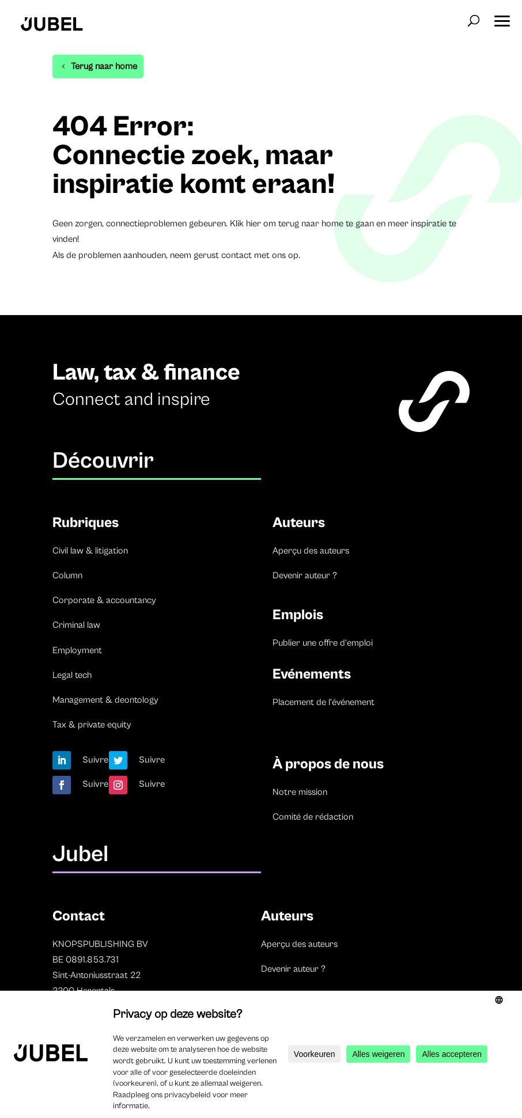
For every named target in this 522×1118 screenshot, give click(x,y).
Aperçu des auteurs (311, 550)
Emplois (298, 615)
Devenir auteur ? (305, 575)
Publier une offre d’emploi (323, 643)
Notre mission (300, 792)
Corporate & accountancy (104, 600)
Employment (77, 650)
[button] (501, 17)
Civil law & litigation (90, 550)
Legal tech (72, 675)
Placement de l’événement (324, 702)
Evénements (312, 674)
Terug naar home (104, 66)
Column (67, 575)
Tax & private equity (91, 724)
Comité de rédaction (313, 817)
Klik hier (245, 223)
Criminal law (76, 625)
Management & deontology (105, 700)
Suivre (95, 760)
